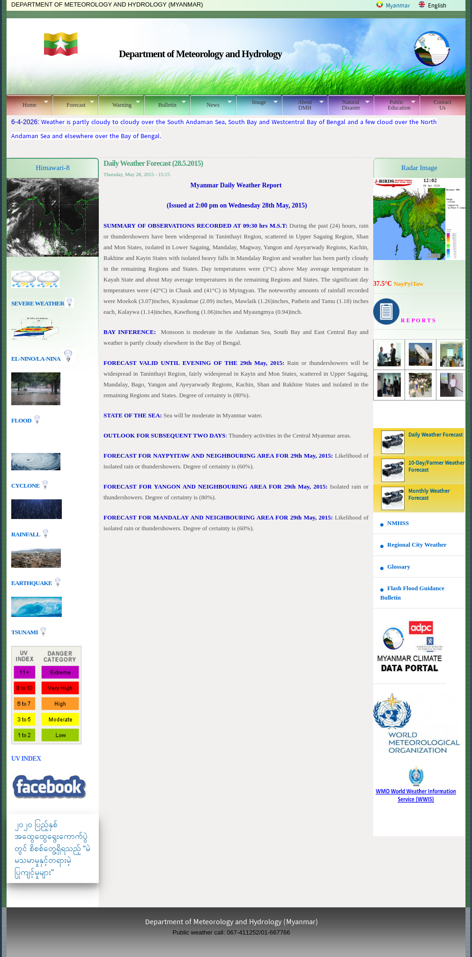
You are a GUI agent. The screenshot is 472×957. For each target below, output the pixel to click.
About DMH (303, 105)
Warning (119, 103)
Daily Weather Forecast (435, 435)
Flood (22, 420)
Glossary (398, 566)
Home (27, 103)
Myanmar (398, 6)
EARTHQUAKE (32, 582)
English (437, 6)
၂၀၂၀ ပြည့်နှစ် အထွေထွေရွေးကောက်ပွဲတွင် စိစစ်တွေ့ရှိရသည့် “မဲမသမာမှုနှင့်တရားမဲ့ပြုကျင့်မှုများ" (52, 848)
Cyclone (26, 485)
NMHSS (398, 523)
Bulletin (165, 103)
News (211, 103)
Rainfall (26, 533)
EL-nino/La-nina (35, 358)
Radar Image (419, 167)
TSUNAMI (25, 631)
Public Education (394, 105)
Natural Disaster (348, 105)
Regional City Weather (417, 544)
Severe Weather (42, 303)
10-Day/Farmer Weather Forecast (436, 467)
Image (257, 102)
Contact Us (442, 105)
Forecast (73, 103)
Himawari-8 (52, 167)
